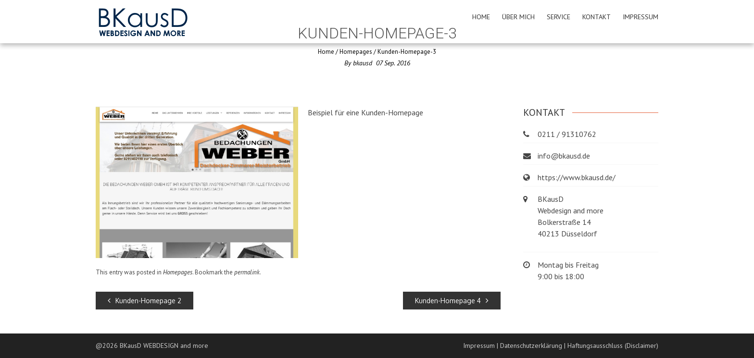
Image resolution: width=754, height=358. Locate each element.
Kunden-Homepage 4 (452, 300)
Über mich (518, 16)
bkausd (362, 63)
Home (481, 16)
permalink (247, 272)
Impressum (640, 16)
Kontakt (596, 16)
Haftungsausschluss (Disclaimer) (612, 345)
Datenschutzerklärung (531, 345)
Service (558, 16)
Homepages (355, 52)
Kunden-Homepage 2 (144, 300)
